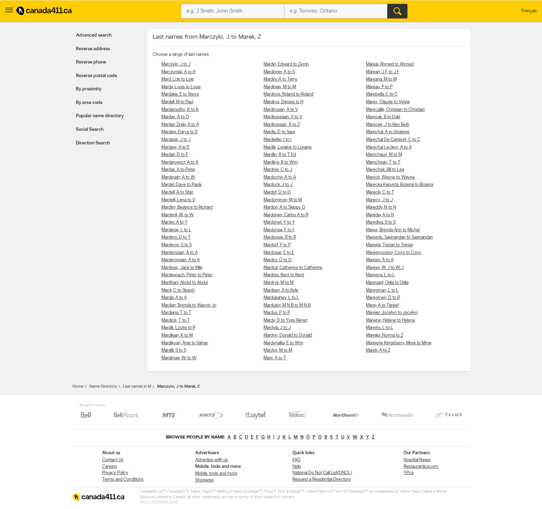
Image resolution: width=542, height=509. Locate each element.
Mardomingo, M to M (283, 200)
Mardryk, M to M (278, 282)
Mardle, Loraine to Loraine (288, 147)
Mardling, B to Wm (281, 162)
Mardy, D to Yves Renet (285, 320)
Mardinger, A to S (279, 72)
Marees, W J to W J (385, 267)
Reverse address (93, 49)
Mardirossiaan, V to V (283, 117)
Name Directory (103, 386)
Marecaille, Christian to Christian (395, 109)
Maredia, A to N (380, 215)
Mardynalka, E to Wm (283, 343)
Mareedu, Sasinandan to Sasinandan (399, 237)
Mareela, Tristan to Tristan (389, 245)
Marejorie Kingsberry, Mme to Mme (399, 343)
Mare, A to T (275, 358)
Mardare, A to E (175, 147)
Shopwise (204, 480)
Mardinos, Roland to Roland (288, 94)
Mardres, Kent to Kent (284, 275)
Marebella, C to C (382, 94)
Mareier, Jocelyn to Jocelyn (392, 312)
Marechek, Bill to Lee (385, 169)
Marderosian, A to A (179, 252)
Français (529, 11)
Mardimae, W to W (179, 358)
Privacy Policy (115, 473)
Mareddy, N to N (381, 207)
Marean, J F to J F (382, 72)
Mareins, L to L (379, 327)
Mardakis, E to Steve (180, 94)
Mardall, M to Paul (177, 102)
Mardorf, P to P (277, 245)
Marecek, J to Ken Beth (388, 124)
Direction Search (93, 143)
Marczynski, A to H (178, 72)
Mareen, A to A (380, 260)
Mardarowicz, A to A (179, 162)
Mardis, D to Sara (279, 132)
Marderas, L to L (176, 230)
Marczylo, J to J (176, 64)
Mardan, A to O (175, 117)
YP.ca (408, 473)
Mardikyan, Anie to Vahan (184, 343)
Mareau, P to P (379, 87)
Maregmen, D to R (383, 297)
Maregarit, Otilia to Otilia (387, 282)
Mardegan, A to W (178, 177)
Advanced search (94, 35)
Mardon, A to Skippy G (284, 207)
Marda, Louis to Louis (181, 87)
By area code (89, 102)
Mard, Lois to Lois (177, 79)
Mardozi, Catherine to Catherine (293, 267)
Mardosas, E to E (279, 252)
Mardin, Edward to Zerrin (286, 64)
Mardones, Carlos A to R (286, 215)
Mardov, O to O (277, 260)
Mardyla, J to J (277, 327)
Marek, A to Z (378, 350)
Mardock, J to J (278, 184)
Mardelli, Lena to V (178, 200)
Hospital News (417, 460)
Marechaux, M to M (384, 154)
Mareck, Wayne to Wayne (390, 177)
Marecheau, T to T (383, 162)
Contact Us (112, 460)
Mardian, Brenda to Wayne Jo (188, 305)
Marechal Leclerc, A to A (389, 147)
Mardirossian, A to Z (282, 124)
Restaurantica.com (421, 466)
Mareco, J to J (379, 200)
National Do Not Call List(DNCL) (322, 473)
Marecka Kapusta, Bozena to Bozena (399, 184)
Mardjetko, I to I (277, 139)
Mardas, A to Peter (178, 169)
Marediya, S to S (381, 222)
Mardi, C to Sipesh (178, 290)
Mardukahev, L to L (281, 297)
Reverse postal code (96, 76)
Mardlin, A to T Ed (280, 154)
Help (296, 466)
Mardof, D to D (277, 192)
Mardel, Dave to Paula (181, 184)
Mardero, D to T (176, 237)
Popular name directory (100, 116)
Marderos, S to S (176, 245)
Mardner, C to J (278, 169)
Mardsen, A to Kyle (281, 290)
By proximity (88, 89)
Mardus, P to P (277, 312)
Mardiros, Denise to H (283, 102)
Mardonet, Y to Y (279, 222)
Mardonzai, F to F (279, 230)
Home (77, 386)
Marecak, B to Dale (383, 117)
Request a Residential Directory (321, 479)
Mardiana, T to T (176, 312)
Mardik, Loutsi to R (178, 327)
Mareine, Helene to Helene (390, 320)
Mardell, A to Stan (177, 192)
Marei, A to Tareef (382, 305)
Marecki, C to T (380, 192)
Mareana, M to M (381, 79)
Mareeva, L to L (380, 275)
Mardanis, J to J (176, 139)
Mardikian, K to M (177, 335)
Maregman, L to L (382, 290)
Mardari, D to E (174, 154)
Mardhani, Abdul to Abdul (184, 282)
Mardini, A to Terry (280, 79)
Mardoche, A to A (280, 177)
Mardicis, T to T (175, 320)
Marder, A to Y (174, 222)
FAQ (296, 460)
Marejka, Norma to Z (384, 335)
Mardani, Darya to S (179, 132)
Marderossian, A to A (180, 260)
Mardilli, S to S (173, 350)
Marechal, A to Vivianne (388, 132)
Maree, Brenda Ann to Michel (393, 230)
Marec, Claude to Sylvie (388, 102)
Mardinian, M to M (280, 87)
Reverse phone (91, 62)
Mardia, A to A (174, 297)
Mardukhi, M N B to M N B (287, 305)
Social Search (90, 129)
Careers (109, 466)
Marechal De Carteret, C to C (393, 139)
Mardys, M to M (278, 350)
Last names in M (137, 386)
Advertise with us (211, 460)
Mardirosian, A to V (281, 109)
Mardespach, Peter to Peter (187, 275)
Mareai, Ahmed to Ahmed (390, 64)
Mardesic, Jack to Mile (182, 267)
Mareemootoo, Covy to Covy (393, 252)
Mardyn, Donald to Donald (288, 335)
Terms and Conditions (123, 479)
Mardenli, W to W (177, 215)
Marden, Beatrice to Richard (187, 207)
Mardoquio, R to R (280, 237)
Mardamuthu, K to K (180, 109)
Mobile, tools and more (216, 473)
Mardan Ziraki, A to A (180, 124)
